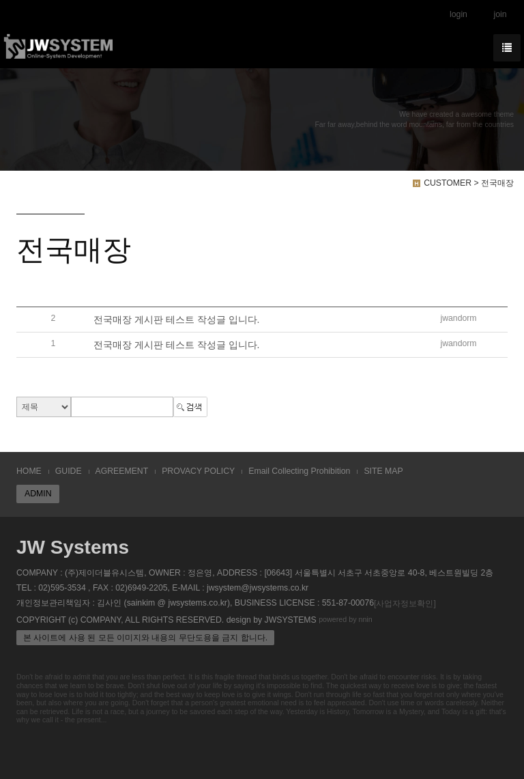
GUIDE (68, 471)
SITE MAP (383, 471)
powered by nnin (346, 619)
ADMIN (38, 493)
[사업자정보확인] (405, 603)
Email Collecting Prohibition (299, 471)
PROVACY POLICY (198, 471)
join (499, 14)
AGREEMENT (122, 471)
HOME (29, 471)
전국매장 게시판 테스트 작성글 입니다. (176, 319)
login (458, 14)
